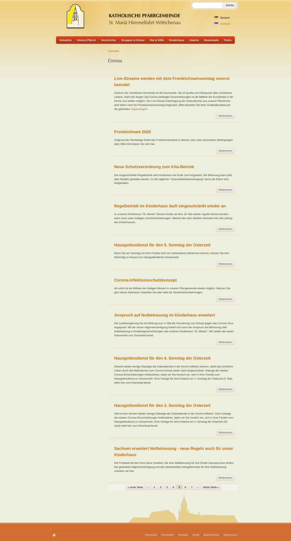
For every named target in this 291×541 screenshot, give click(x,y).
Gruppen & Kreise (133, 40)
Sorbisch (222, 23)
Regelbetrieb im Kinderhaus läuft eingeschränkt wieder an (170, 206)
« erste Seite (135, 487)
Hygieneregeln (139, 109)
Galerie (194, 40)
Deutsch (222, 17)
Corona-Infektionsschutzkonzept (145, 280)
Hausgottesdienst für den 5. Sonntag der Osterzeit (162, 245)
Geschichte (108, 40)
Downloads (211, 40)
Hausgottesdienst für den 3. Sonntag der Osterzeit (162, 405)
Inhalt (195, 534)
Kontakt (183, 534)
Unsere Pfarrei (86, 40)
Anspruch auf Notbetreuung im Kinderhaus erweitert (164, 315)
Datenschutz (211, 534)
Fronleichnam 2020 (132, 132)
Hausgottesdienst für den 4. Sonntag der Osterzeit (162, 358)
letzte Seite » (211, 487)
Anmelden (167, 534)
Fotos (228, 40)
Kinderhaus (176, 40)
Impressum (230, 534)
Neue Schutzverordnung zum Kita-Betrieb (154, 167)
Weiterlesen (226, 116)
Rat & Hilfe (157, 40)
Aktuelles (65, 40)
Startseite (113, 51)
